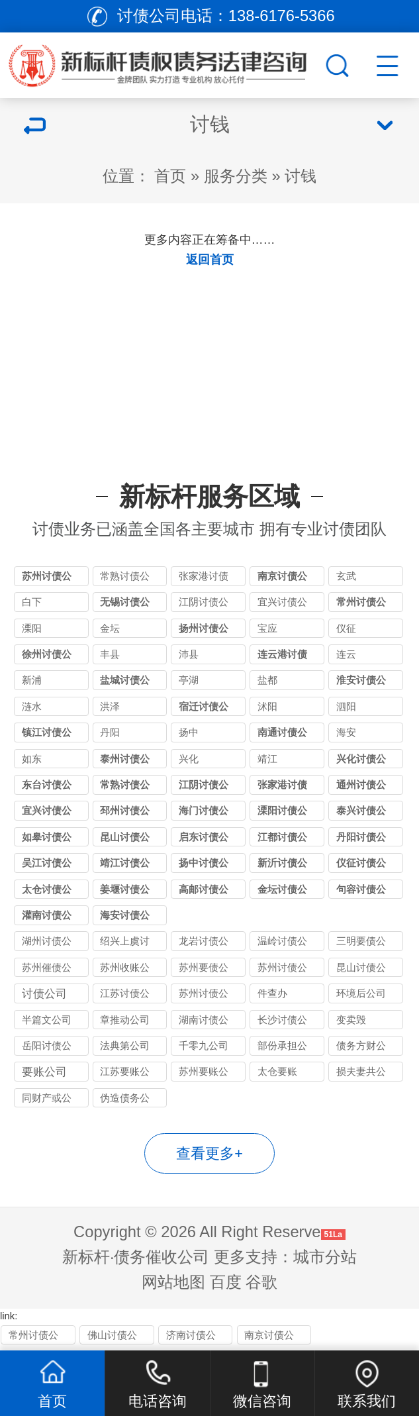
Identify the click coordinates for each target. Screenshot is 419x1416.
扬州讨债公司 (203, 630)
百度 (226, 1282)
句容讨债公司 (361, 891)
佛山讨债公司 (112, 1337)
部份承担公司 (282, 1048)
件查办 (272, 993)
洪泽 (110, 706)
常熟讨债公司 (125, 578)
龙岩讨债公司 (203, 943)
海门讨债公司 (203, 813)
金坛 (110, 628)
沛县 (189, 654)
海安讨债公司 (125, 917)
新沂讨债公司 (282, 865)
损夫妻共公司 (361, 1074)
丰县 (110, 654)
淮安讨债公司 (361, 682)
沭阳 (267, 706)
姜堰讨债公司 (125, 891)
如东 (32, 759)
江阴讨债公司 (203, 604)
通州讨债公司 (361, 787)
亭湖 (189, 680)
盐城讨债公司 (125, 682)
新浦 (32, 680)
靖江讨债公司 (125, 865)
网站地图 (173, 1282)
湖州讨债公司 (46, 943)
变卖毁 (351, 1020)
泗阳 (346, 706)
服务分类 (235, 176)
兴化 (189, 759)
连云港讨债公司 (282, 656)
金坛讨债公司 (282, 891)
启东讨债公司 (203, 839)
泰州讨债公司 (125, 761)
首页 (170, 176)
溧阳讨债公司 (282, 813)
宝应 (267, 628)
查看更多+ (209, 1153)
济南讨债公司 (191, 1337)
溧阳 (32, 628)
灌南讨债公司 (46, 917)
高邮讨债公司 (203, 891)
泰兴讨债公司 (361, 813)
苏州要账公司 (203, 1074)
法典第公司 (125, 1045)
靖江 (267, 759)
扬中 (189, 732)
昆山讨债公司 (125, 839)
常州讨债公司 (361, 604)
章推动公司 (125, 1020)
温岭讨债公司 (282, 943)
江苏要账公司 (125, 1074)
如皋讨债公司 (46, 839)
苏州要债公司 (203, 970)
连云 (346, 654)
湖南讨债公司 (203, 1022)
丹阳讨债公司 (361, 839)
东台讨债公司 (46, 787)
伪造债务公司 (125, 1100)
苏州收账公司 (125, 970)
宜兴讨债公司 (282, 604)
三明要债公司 (361, 943)
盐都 (267, 680)
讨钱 (300, 176)
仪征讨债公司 (361, 865)
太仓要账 (277, 1071)
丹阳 (110, 732)
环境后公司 (361, 993)
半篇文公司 (46, 1020)
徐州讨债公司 (46, 656)
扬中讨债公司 (203, 865)
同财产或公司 (46, 1100)
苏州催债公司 (46, 970)
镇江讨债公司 (46, 734)
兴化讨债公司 (361, 761)
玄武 (346, 576)
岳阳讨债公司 (46, 1048)
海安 (346, 732)
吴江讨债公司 (46, 865)
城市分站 (325, 1257)
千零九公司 (203, 1045)
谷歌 (261, 1282)
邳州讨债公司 (125, 813)
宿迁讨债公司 (203, 709)
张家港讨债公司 (203, 578)
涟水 (32, 706)
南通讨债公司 (282, 734)
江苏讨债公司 (125, 995)
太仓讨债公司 (46, 891)
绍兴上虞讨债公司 (125, 943)
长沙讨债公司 (282, 1022)
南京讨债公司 (282, 578)
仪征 (346, 628)
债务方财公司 (361, 1048)
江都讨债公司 (282, 839)
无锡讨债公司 (125, 604)
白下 (32, 602)
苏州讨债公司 (46, 578)
